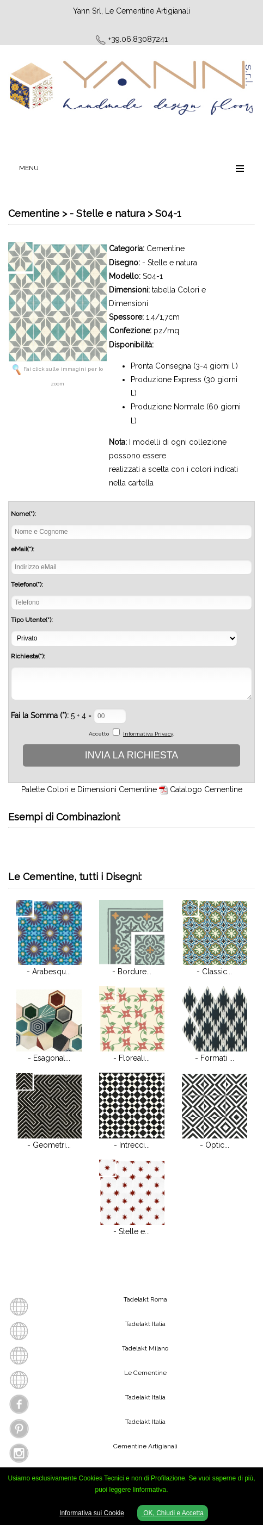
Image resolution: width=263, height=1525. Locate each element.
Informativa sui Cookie (91, 1513)
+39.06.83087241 (138, 39)
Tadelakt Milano (145, 1348)
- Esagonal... (49, 1058)
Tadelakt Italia (145, 1324)
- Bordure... (131, 971)
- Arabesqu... (49, 971)
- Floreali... (131, 1058)
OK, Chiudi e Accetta (173, 1513)
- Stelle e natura (169, 262)
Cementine (165, 248)
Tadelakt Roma (145, 1299)
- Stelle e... (131, 1231)
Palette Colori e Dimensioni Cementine (89, 789)
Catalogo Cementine (206, 789)
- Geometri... (49, 1145)
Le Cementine (145, 1373)
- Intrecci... (132, 1145)
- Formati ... (214, 1058)
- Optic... (214, 1145)
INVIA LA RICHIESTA (132, 755)
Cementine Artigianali (145, 1446)
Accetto (99, 734)
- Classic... (214, 971)
